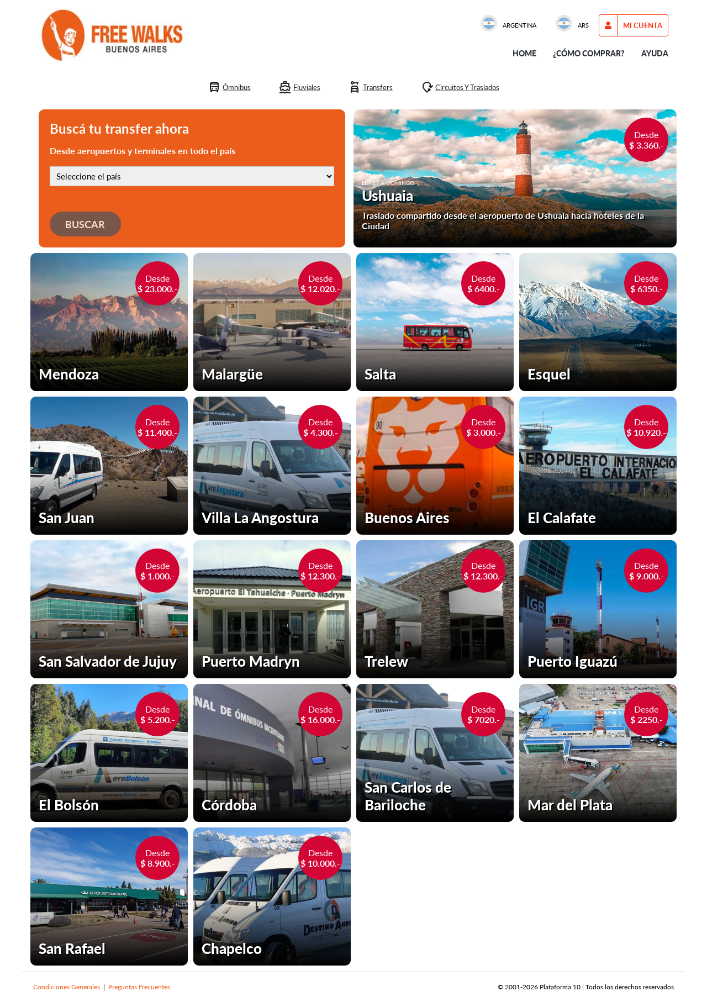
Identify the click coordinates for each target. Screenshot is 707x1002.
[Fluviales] (299, 87)
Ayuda (654, 53)
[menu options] (643, 25)
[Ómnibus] (229, 87)
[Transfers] (370, 87)
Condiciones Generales (66, 987)
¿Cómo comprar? (589, 53)
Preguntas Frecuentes (139, 987)
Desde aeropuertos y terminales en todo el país (142, 150)
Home (524, 53)
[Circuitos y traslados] (460, 87)
